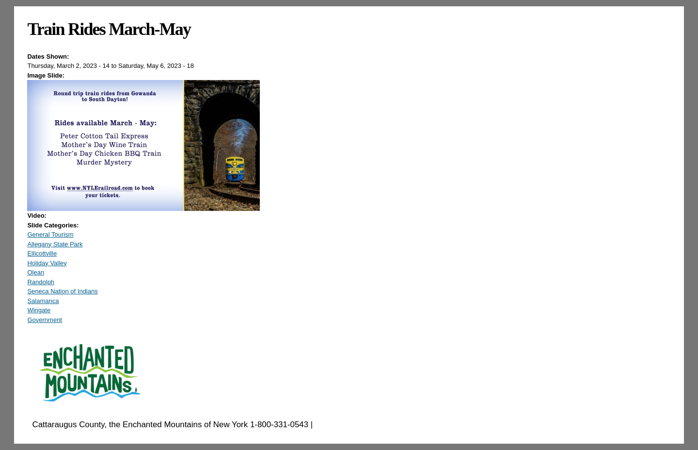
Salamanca (43, 301)
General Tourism (50, 234)
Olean (35, 272)
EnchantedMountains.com (362, 424)
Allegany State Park (54, 244)
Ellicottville (42, 253)
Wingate (38, 310)
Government (44, 319)
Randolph (40, 282)
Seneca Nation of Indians (62, 291)
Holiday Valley (46, 263)
